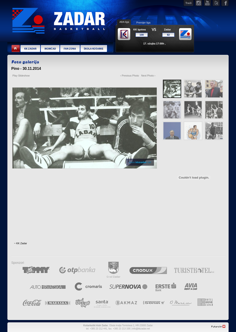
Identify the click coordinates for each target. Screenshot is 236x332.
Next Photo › (148, 75)
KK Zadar (30, 49)
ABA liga (124, 22)
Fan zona (70, 49)
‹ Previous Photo (129, 75)
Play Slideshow (21, 75)
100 (141, 34)
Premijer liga (143, 22)
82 (168, 34)
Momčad (50, 49)
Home (16, 49)
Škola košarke (93, 49)
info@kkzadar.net (141, 328)
